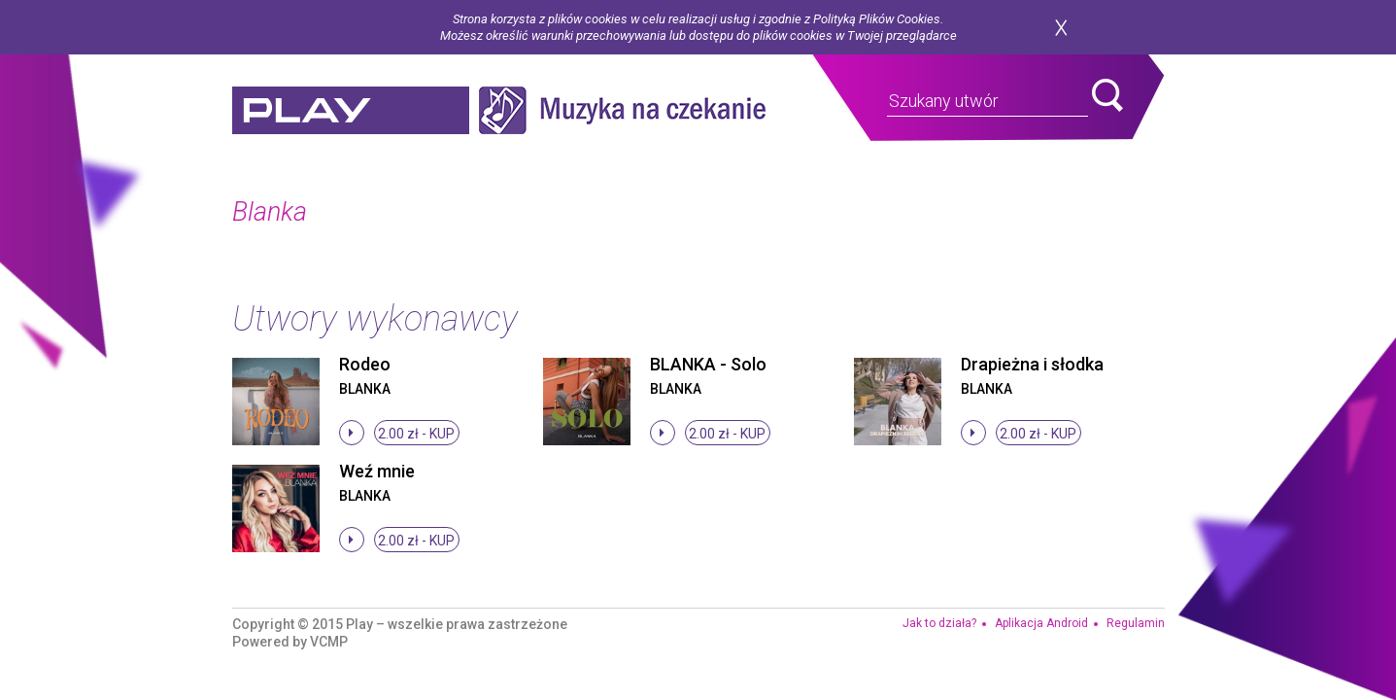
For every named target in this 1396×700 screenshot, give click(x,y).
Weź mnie (377, 471)
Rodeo (365, 364)
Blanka (365, 389)
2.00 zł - (416, 433)
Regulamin (1136, 623)
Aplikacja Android (1041, 623)
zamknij (1061, 27)
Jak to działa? (939, 623)
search (1107, 95)
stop (351, 432)
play (350, 110)
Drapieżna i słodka (1032, 364)
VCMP (329, 641)
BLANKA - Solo (708, 364)
